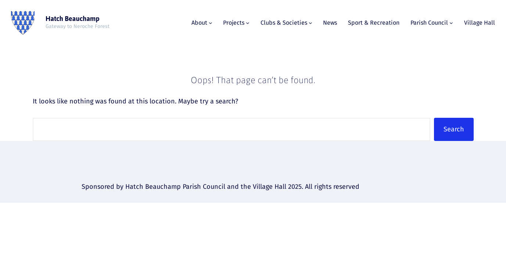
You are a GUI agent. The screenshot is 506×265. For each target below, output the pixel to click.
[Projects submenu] (248, 23)
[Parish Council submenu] (451, 23)
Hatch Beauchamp (73, 18)
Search (454, 129)
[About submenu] (210, 23)
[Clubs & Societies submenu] (310, 23)
